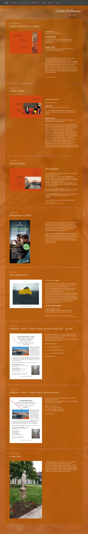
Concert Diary (24, 3)
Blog (6, 3)
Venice (47, 350)
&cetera (50, 3)
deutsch (81, 2)
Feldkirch (48, 347)
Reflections (35, 3)
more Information (50, 77)
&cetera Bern (60, 203)
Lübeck (47, 353)
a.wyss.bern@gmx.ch (51, 202)
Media (43, 3)
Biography (13, 3)
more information (50, 243)
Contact (58, 3)
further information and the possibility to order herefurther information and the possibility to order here (61, 315)
